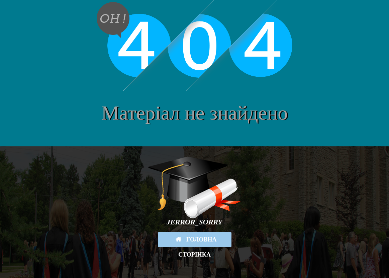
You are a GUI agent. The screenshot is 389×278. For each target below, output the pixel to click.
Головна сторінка (197, 241)
